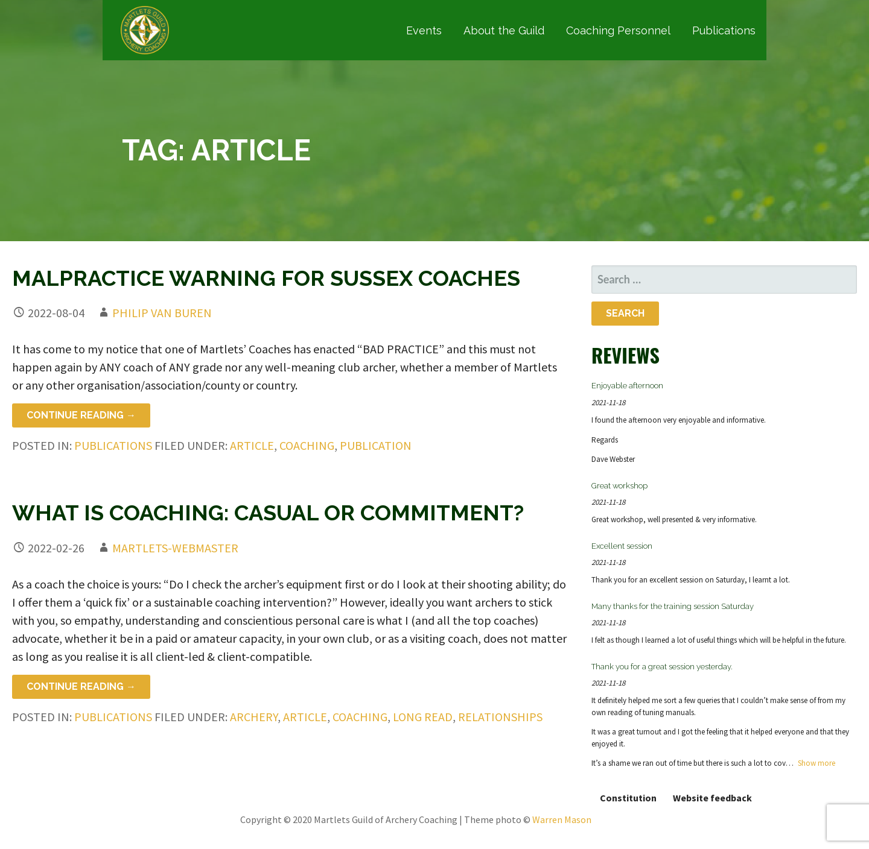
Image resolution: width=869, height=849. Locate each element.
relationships (500, 716)
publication (376, 445)
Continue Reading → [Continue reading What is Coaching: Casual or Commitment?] (81, 686)
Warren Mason (561, 819)
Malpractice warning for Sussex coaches (266, 278)
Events (424, 30)
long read (423, 716)
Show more (816, 763)
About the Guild (503, 30)
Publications (724, 30)
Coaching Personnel (618, 30)
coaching (306, 445)
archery (254, 716)
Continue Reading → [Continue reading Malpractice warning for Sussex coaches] (81, 415)
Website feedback (712, 798)
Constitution (628, 798)
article (252, 445)
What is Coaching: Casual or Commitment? (268, 512)
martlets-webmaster (175, 547)
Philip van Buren (162, 312)
